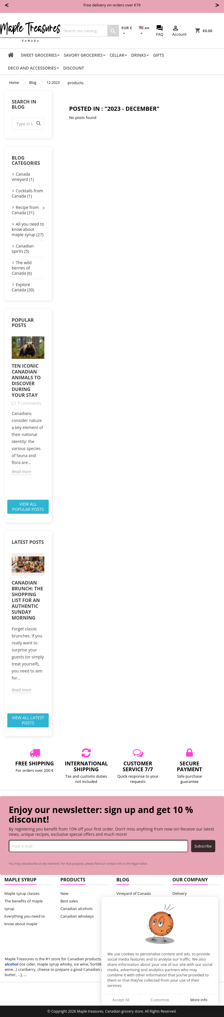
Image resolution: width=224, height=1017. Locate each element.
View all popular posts (28, 506)
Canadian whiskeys (77, 916)
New (64, 893)
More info (198, 999)
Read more (21, 471)
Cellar (117, 55)
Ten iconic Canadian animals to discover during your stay (26, 380)
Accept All (121, 999)
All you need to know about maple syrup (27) (28, 229)
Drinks (138, 55)
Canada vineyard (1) (23, 176)
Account (179, 31)
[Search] (90, 31)
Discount (73, 68)
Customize (159, 999)
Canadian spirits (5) (23, 248)
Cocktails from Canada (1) (27, 193)
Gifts (158, 55)
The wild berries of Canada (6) (22, 268)
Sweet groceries (39, 55)
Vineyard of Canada (133, 893)
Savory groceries (83, 55)
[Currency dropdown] (128, 30)
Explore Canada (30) (23, 287)
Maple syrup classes (22, 893)
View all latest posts (28, 720)
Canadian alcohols (76, 908)
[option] (28, 405)
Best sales (69, 901)
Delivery (179, 893)
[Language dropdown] (146, 30)
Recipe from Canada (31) (25, 210)
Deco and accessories (32, 68)
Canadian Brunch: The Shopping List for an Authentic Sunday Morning (27, 600)
